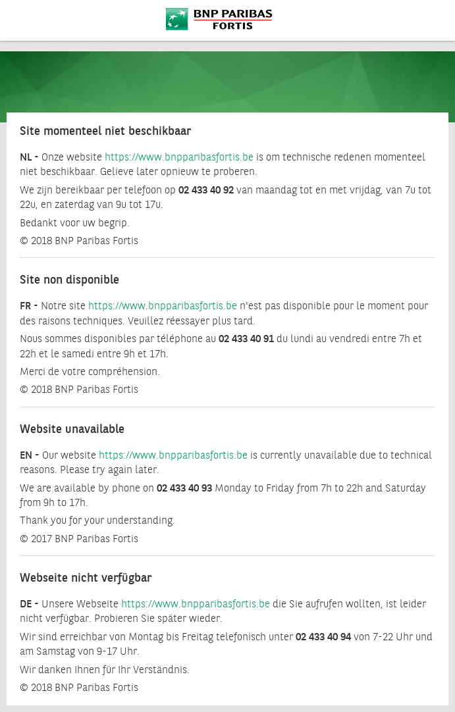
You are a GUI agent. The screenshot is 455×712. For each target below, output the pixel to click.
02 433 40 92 (206, 190)
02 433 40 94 (323, 637)
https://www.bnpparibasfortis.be (179, 157)
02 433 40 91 (246, 339)
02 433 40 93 (184, 488)
